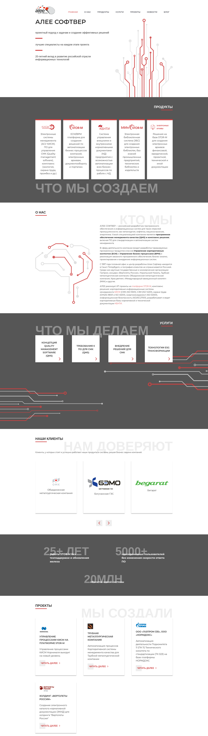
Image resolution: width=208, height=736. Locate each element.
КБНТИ (118, 303)
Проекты (135, 12)
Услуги (120, 12)
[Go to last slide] (99, 523)
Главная (73, 12)
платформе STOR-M (141, 286)
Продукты (103, 12)
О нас (87, 12)
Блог (166, 12)
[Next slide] (109, 523)
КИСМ (117, 292)
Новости (152, 12)
